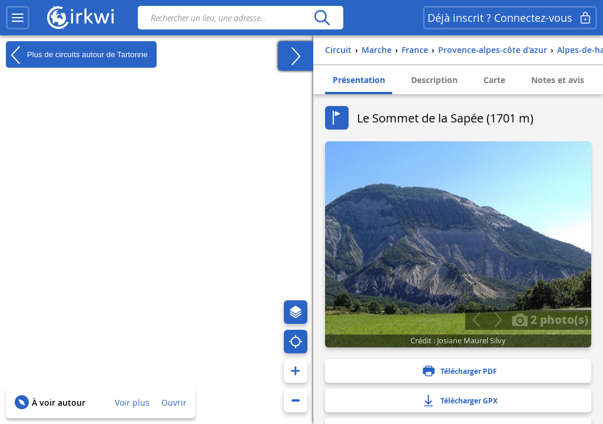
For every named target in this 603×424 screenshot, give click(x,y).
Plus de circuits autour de (77, 54)
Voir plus (132, 402)
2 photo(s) (550, 319)
